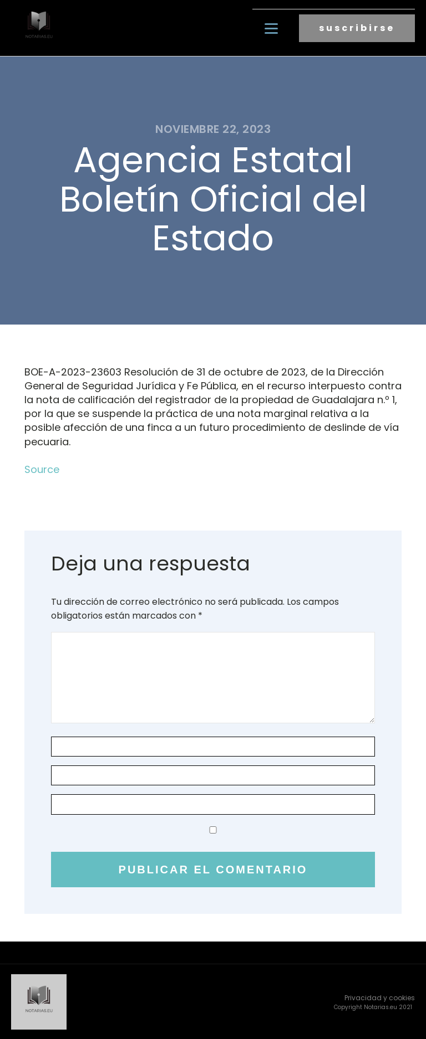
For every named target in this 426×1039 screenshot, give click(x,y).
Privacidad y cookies (379, 997)
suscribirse (357, 28)
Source (41, 469)
